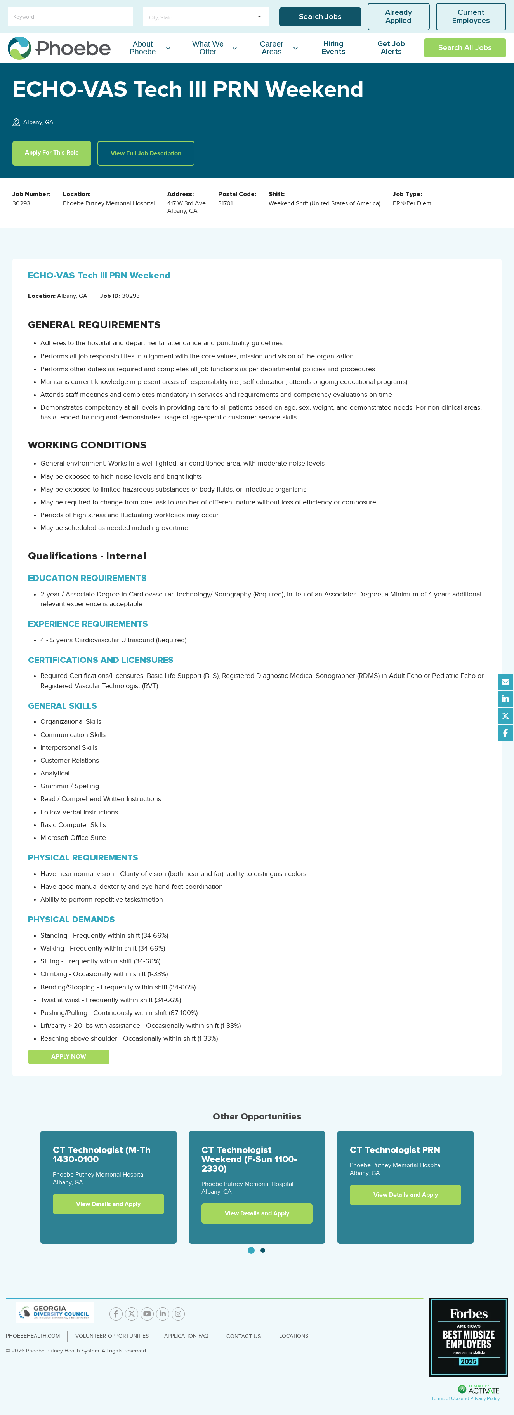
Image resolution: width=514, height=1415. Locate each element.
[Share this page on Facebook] (505, 733)
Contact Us (243, 1336)
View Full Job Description (146, 153)
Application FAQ (186, 1336)
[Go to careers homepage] (59, 48)
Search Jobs (320, 16)
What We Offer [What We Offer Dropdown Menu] (208, 48)
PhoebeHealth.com (33, 1336)
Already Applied (398, 16)
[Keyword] (70, 16)
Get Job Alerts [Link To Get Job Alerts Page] (391, 47)
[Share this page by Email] (505, 682)
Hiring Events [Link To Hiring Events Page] (334, 47)
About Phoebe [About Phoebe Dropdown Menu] (142, 48)
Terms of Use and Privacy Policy (465, 1399)
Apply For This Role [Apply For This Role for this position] (52, 152)
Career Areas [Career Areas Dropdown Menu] (271, 48)
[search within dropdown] (206, 16)
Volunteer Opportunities (112, 1336)
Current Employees (471, 16)
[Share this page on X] (505, 716)
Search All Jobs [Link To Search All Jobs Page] (465, 47)
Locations (293, 1336)
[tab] (251, 1250)
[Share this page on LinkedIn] (505, 699)
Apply (60, 1056)
